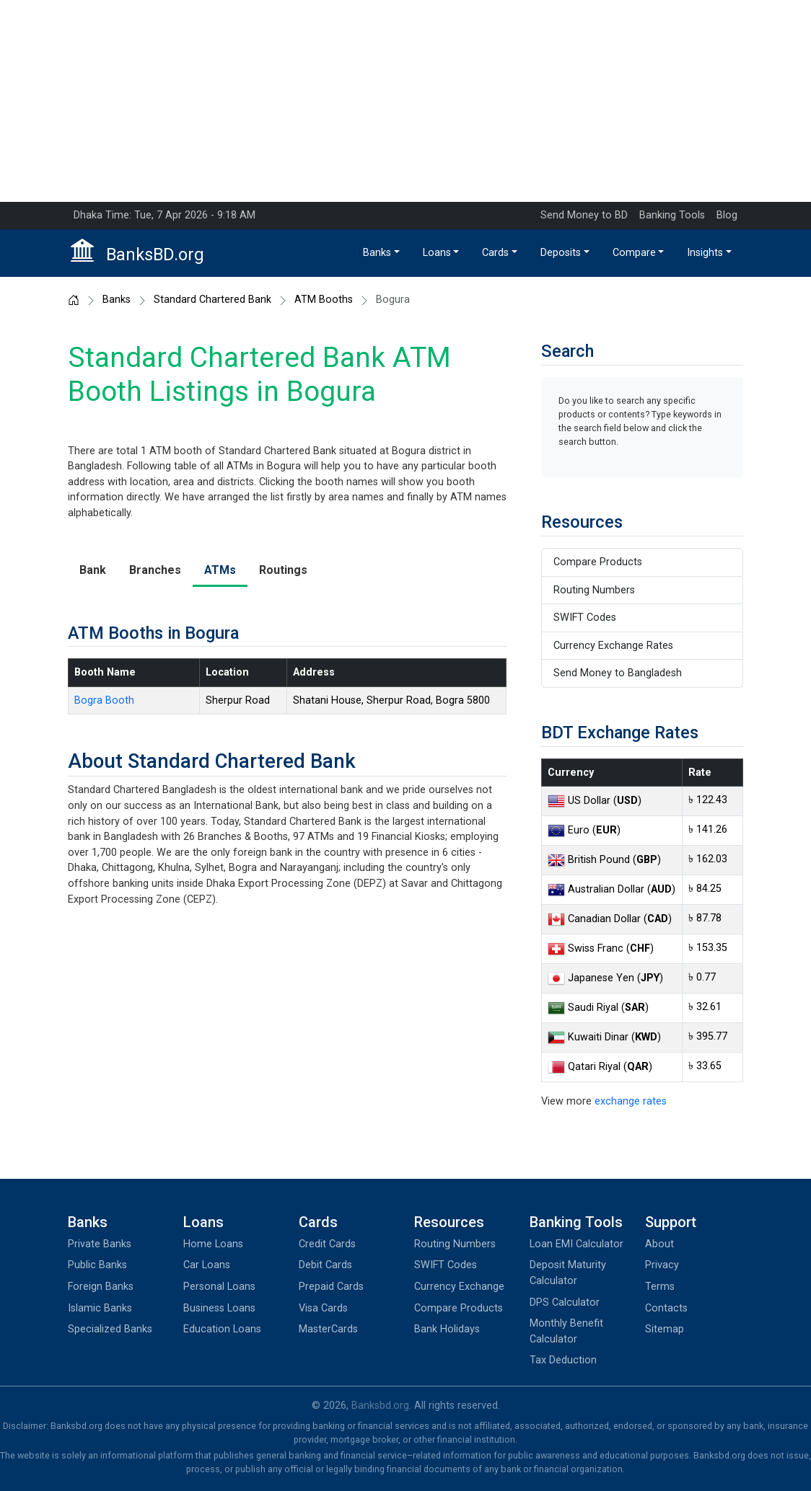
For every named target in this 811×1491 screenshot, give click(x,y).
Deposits (560, 253)
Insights (705, 253)
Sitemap (664, 1329)
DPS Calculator (565, 1302)
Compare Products (597, 562)
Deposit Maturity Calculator (568, 1273)
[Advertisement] (405, 101)
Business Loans (219, 1308)
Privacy (662, 1265)
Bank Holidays (447, 1329)
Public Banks (97, 1265)
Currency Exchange (459, 1286)
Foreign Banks (100, 1286)
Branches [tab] (155, 570)
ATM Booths (323, 300)
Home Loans (213, 1244)
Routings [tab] (283, 570)
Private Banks (99, 1244)
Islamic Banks (100, 1308)
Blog (726, 215)
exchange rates (631, 1101)
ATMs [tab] (220, 570)
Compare (634, 253)
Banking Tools (672, 215)
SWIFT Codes (584, 617)
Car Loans (206, 1265)
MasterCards (328, 1329)
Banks (377, 253)
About (659, 1244)
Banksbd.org (380, 1405)
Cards (495, 253)
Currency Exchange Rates (613, 646)
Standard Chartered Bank (212, 300)
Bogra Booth (104, 700)
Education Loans (222, 1329)
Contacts (666, 1308)
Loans (437, 253)
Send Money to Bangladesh (617, 673)
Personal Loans (219, 1286)
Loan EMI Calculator (576, 1244)
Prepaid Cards (331, 1286)
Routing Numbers (594, 590)
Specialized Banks (110, 1329)
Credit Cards (327, 1244)
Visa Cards (323, 1308)
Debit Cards (325, 1265)
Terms (660, 1286)
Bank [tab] (92, 570)
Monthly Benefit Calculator (566, 1331)
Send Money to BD (584, 215)
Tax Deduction (563, 1360)
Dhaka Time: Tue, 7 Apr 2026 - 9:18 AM (164, 215)
